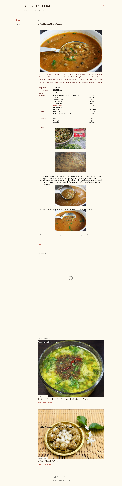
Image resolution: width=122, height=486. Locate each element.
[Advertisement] (71, 318)
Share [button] (18, 20)
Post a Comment (47, 402)
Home (25, 11)
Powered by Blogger (61, 477)
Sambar (18, 28)
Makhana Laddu (48, 460)
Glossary (33, 11)
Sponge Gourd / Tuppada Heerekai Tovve (63, 398)
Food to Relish (37, 6)
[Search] (103, 6)
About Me (42, 11)
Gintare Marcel (66, 480)
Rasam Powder (58, 105)
